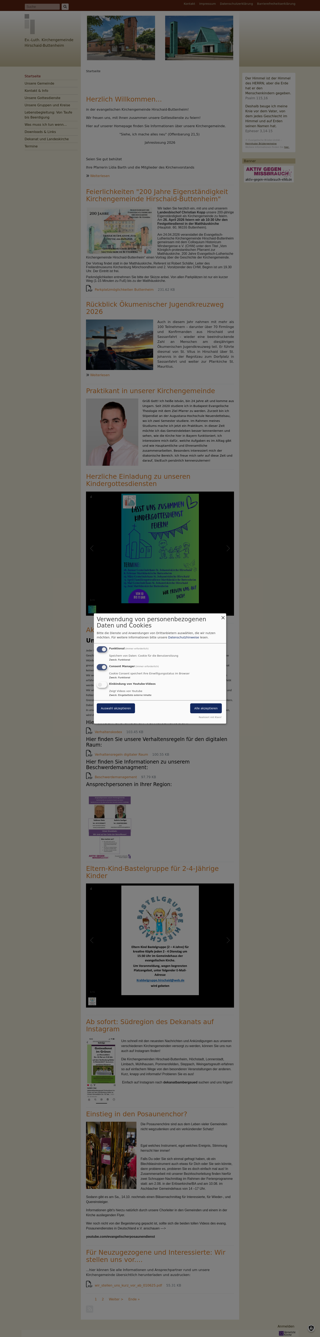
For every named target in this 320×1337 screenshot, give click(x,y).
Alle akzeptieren (206, 708)
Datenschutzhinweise (183, 637)
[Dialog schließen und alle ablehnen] (223, 616)
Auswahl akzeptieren (116, 708)
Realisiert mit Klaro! (210, 717)
